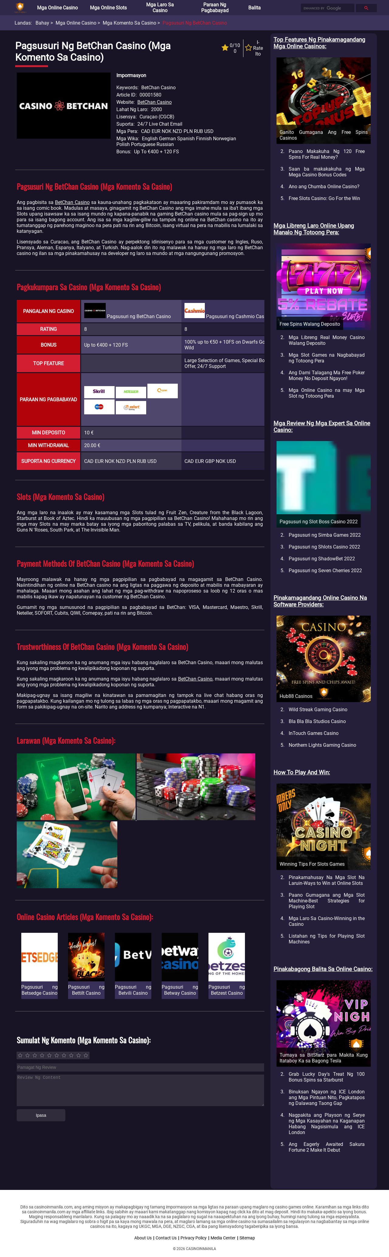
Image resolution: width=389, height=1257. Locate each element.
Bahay (42, 23)
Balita (254, 8)
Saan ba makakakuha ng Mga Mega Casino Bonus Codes (327, 172)
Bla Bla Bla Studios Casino (317, 721)
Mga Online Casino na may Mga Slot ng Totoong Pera (327, 393)
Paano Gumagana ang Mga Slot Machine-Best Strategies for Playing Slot (327, 900)
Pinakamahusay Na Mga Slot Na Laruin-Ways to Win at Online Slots (327, 880)
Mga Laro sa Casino (160, 7)
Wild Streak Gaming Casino (318, 709)
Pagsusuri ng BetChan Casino (195, 23)
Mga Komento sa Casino (129, 23)
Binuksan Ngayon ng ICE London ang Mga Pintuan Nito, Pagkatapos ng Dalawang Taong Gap (327, 1097)
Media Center (223, 1237)
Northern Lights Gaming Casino (322, 745)
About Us (143, 1237)
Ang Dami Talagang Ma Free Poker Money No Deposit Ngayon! (327, 375)
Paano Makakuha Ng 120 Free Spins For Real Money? (327, 154)
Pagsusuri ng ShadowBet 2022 (322, 559)
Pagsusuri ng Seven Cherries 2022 (325, 570)
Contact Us (166, 1237)
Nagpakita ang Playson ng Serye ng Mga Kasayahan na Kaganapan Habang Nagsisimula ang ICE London (327, 1123)
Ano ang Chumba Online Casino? (324, 186)
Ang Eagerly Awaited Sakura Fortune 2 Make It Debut (327, 1147)
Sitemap (247, 1237)
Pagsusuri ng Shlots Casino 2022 (324, 547)
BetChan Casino (154, 102)
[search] (327, 8)
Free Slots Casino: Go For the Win (324, 198)
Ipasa (41, 1115)
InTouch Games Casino (314, 733)
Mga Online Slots (108, 8)
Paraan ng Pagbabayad (215, 7)
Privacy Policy (194, 1237)
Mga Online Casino (57, 8)
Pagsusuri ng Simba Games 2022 (325, 535)
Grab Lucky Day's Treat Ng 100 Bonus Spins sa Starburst (327, 1077)
